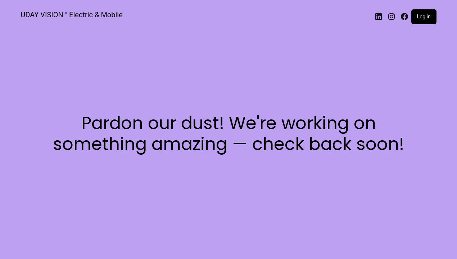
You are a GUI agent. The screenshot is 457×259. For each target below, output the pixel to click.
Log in (424, 16)
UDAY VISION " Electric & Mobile (72, 14)
